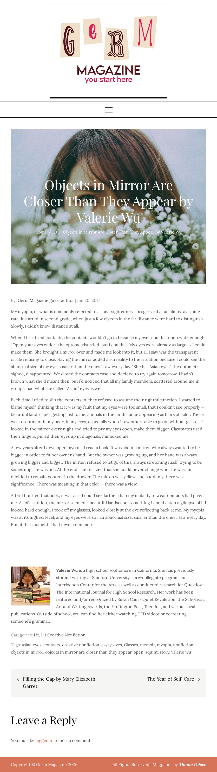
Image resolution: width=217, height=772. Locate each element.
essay (106, 644)
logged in (45, 740)
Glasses (131, 644)
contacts (51, 644)
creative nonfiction (80, 644)
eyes (117, 644)
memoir (147, 644)
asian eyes (31, 644)
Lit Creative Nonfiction (63, 634)
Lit (36, 634)
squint (152, 652)
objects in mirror (27, 652)
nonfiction (183, 644)
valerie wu (181, 652)
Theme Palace (192, 764)
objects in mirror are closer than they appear (88, 652)
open (138, 652)
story (164, 652)
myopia (164, 644)
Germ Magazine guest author (46, 300)
